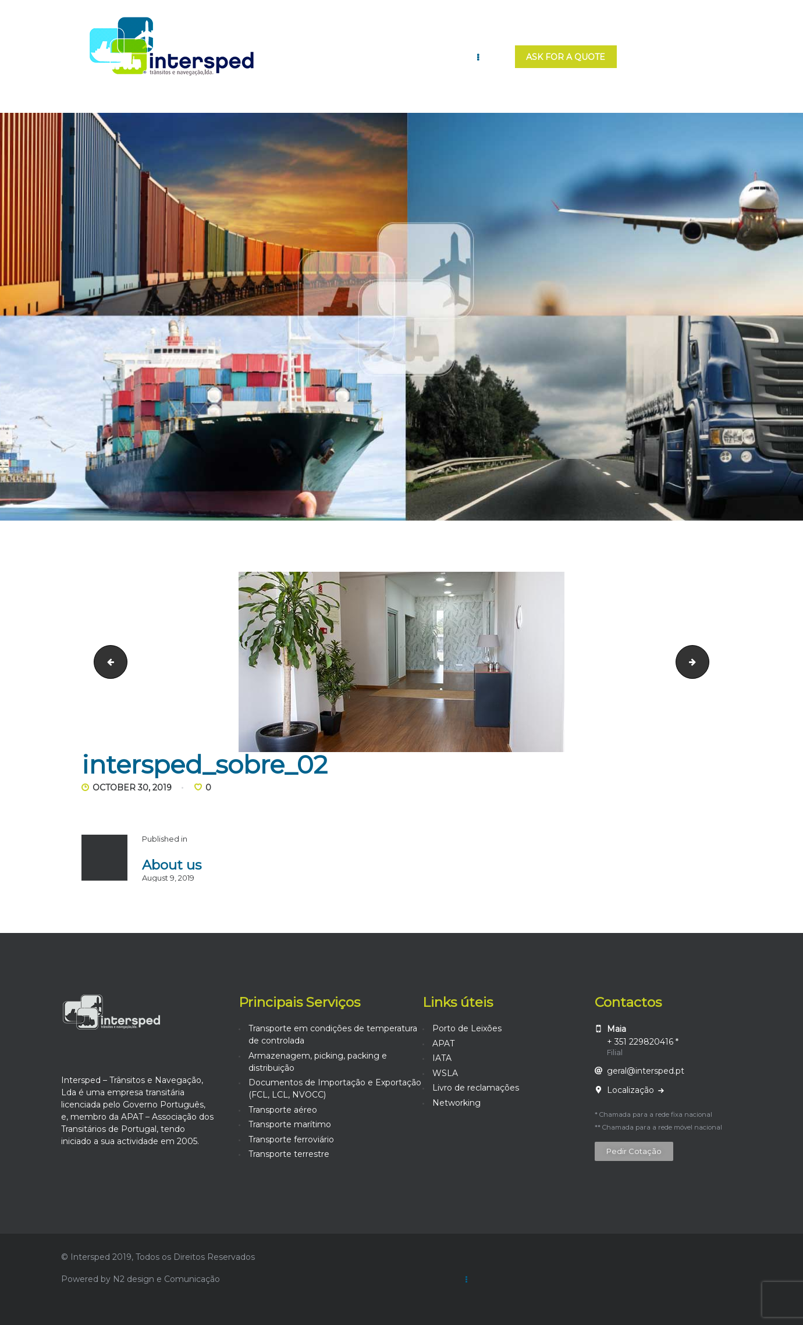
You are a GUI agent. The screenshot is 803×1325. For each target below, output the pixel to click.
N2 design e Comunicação (166, 1279)
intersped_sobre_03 (705, 661)
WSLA (445, 1073)
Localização (631, 1090)
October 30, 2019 (132, 787)
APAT (443, 1043)
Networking (456, 1103)
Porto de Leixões (467, 1028)
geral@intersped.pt (645, 1071)
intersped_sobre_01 (106, 661)
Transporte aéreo (282, 1110)
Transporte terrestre (288, 1154)
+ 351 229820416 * (642, 1042)
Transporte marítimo (289, 1124)
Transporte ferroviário (291, 1139)
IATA (442, 1058)
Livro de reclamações (475, 1087)
